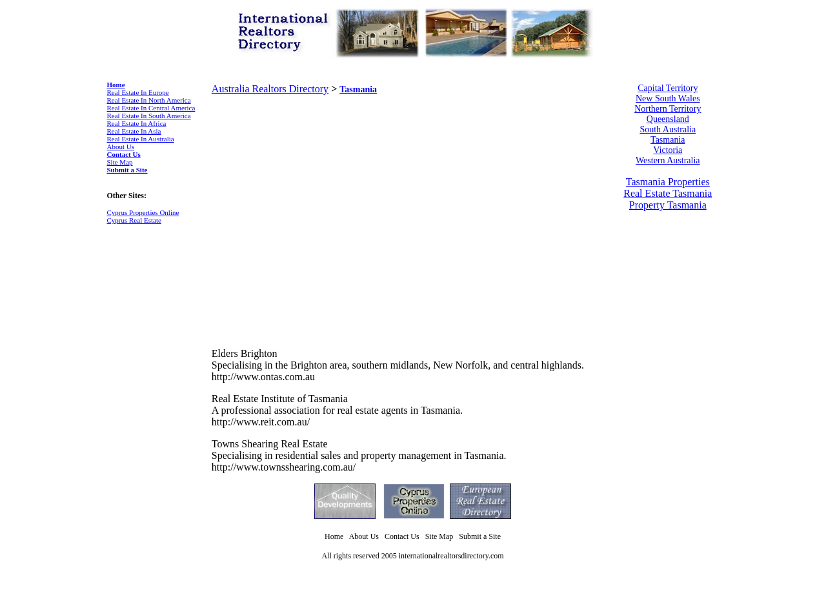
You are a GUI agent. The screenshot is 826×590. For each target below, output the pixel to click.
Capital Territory (668, 88)
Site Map (120, 162)
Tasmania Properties (668, 181)
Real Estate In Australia (140, 139)
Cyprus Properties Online (143, 212)
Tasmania (358, 89)
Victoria (667, 150)
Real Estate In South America (149, 115)
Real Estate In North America (149, 100)
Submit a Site (127, 170)
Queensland (668, 119)
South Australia (668, 129)
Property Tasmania (668, 204)
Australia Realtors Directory (270, 88)
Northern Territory (667, 109)
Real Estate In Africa (136, 123)
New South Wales (668, 98)
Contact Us (124, 154)
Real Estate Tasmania (667, 193)
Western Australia (668, 160)
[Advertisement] (320, 195)
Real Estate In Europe (138, 92)
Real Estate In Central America (151, 108)
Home (116, 84)
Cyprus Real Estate (134, 220)
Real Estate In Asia (134, 131)
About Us (120, 146)
